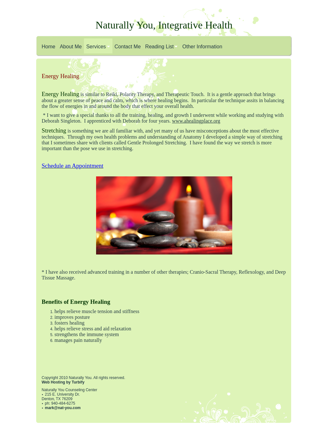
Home (48, 46)
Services (96, 46)
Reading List (159, 46)
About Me (71, 46)
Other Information (202, 46)
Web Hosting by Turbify (63, 382)
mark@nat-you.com (63, 408)
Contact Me (128, 46)
